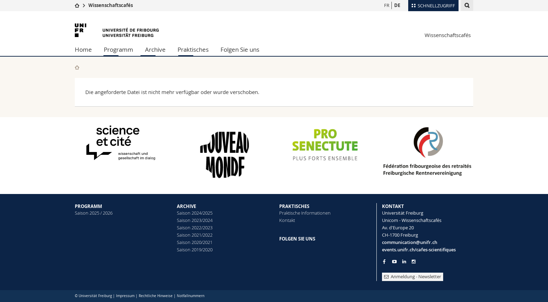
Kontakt (287, 220)
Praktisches (193, 49)
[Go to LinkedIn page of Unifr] (404, 261)
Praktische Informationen (305, 213)
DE (397, 5)
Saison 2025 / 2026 (94, 213)
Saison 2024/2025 (194, 213)
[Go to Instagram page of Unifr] (414, 261)
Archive (155, 49)
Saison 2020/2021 (194, 242)
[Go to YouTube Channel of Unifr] (394, 261)
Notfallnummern (190, 296)
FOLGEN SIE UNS (297, 239)
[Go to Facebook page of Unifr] (384, 261)
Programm (118, 49)
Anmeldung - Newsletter (412, 276)
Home (83, 49)
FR (386, 5)
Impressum (125, 296)
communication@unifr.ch (409, 242)
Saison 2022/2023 (194, 227)
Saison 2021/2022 (194, 235)
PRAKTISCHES (294, 206)
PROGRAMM (88, 206)
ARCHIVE (186, 206)
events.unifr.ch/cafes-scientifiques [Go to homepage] (419, 249)
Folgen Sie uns (240, 49)
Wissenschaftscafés (110, 5)
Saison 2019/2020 (194, 249)
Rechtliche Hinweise (156, 296)
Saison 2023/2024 (194, 220)
